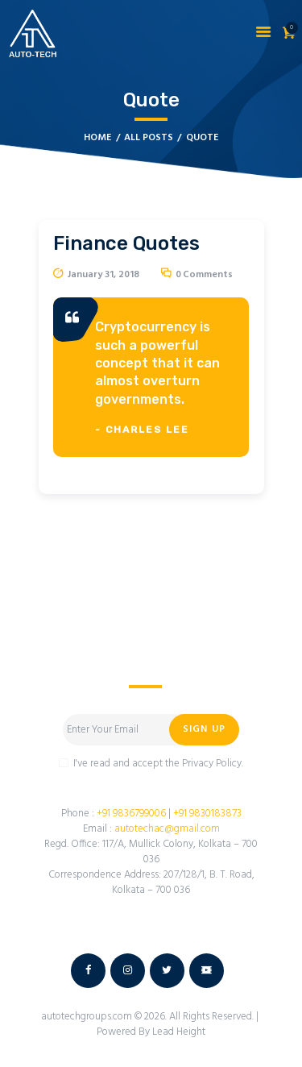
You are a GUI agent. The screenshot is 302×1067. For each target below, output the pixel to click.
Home (97, 138)
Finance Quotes (126, 243)
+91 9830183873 (207, 813)
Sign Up (204, 729)
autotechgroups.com (87, 1016)
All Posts (148, 138)
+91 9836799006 (130, 813)
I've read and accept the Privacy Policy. (158, 763)
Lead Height (178, 1031)
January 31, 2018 (103, 275)
